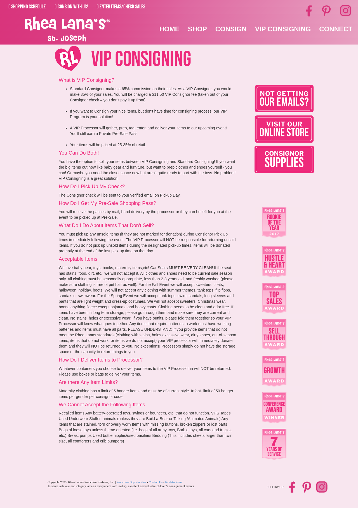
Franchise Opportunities (131, 482)
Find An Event (174, 482)
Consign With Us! (71, 6)
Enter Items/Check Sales (121, 6)
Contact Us (155, 482)
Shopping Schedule (27, 6)
